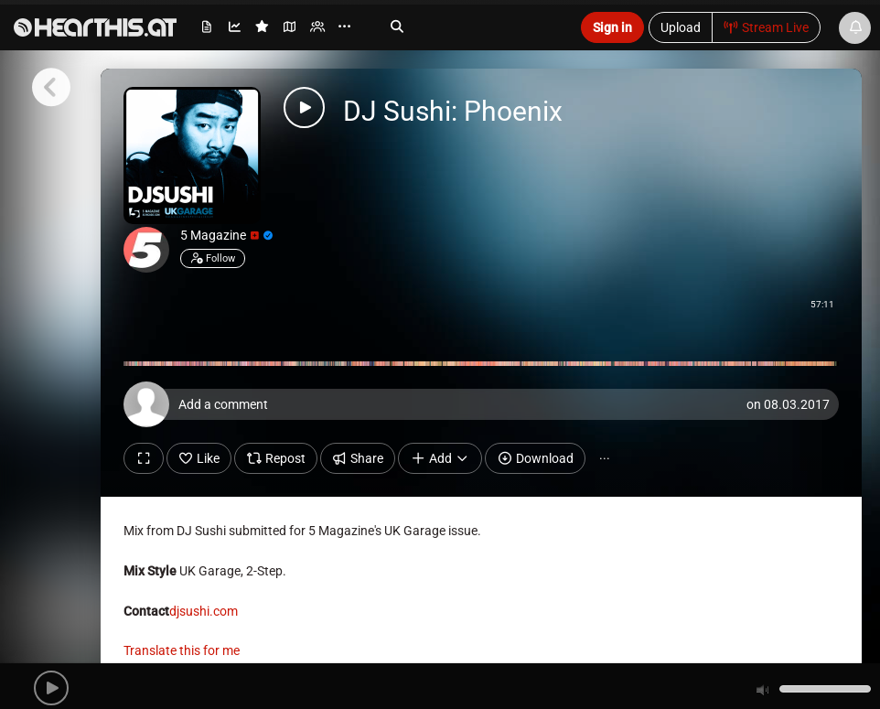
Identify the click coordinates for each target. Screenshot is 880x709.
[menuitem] (208, 29)
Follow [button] (212, 258)
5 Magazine (226, 235)
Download (535, 458)
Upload (680, 27)
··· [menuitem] (344, 27)
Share (358, 458)
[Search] (467, 26)
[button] (51, 688)
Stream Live (767, 27)
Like (199, 458)
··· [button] (604, 458)
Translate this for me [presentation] (181, 650)
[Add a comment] (486, 404)
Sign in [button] (612, 27)
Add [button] (440, 458)
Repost (276, 458)
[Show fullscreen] (143, 458)
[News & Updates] (855, 28)
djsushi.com (203, 611)
